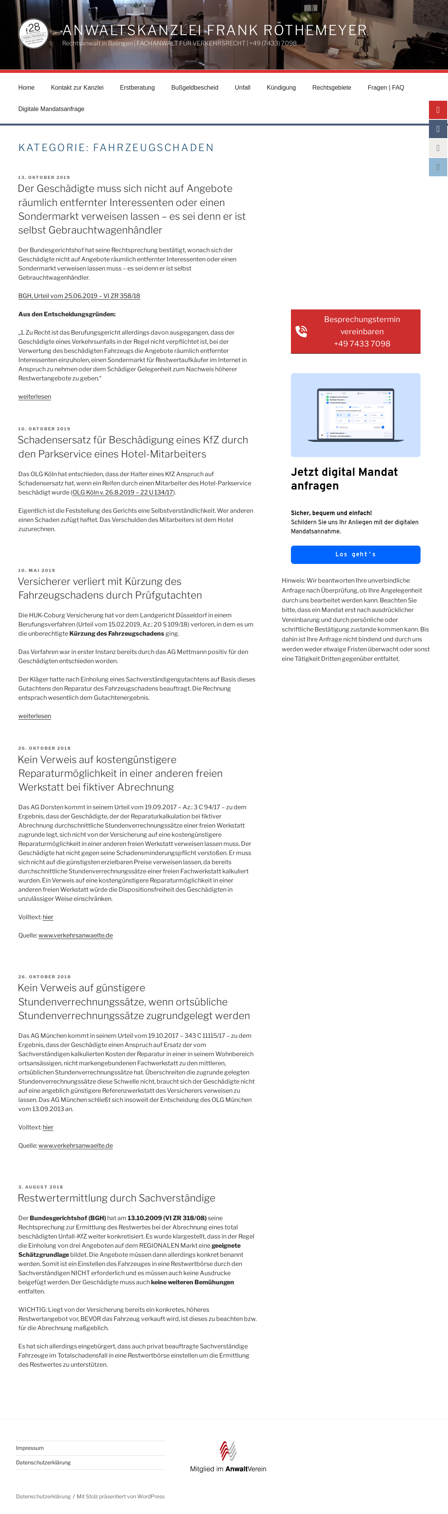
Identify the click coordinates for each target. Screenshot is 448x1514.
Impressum (30, 1448)
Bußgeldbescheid (194, 87)
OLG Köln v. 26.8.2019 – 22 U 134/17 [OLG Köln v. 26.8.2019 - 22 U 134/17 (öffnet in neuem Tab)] (122, 492)
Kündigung (281, 87)
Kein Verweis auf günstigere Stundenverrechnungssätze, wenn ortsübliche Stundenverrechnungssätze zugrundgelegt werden (134, 1001)
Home (26, 87)
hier (48, 917)
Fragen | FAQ (386, 87)
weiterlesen (34, 396)
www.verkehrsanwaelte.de (76, 935)
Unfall (242, 87)
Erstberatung (137, 87)
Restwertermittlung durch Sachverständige (116, 1198)
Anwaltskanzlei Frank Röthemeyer (215, 30)
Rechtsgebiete (331, 87)
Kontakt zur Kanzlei (77, 87)
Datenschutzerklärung (43, 1462)
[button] (356, 331)
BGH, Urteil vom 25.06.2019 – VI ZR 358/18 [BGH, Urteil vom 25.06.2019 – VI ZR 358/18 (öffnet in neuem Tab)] (79, 296)
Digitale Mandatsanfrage (51, 109)
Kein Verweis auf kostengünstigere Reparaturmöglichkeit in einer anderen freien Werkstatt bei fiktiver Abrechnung (120, 773)
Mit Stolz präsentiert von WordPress (121, 1496)
